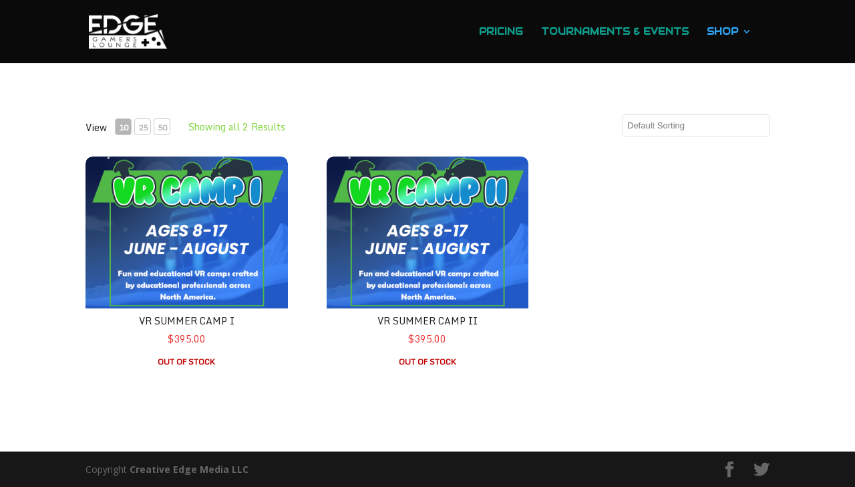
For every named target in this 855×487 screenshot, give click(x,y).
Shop (722, 32)
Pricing (501, 32)
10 (123, 127)
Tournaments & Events (615, 32)
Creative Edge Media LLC (189, 469)
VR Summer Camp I (186, 320)
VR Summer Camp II (427, 320)
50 (162, 127)
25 (143, 127)
